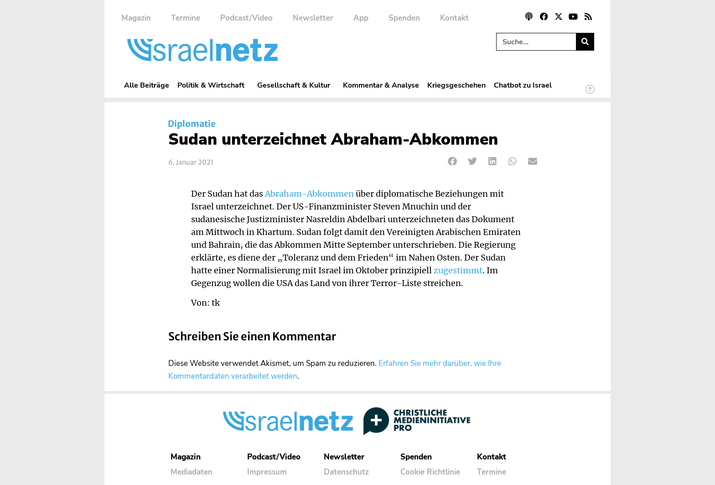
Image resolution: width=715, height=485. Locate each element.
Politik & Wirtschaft (213, 85)
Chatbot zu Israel (523, 85)
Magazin (136, 18)
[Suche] (585, 41)
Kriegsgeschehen (456, 85)
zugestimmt (458, 271)
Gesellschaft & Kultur (296, 85)
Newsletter (313, 18)
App (360, 18)
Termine (185, 18)
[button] (452, 161)
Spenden (404, 18)
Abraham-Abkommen (309, 194)
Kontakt (454, 18)
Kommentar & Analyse (381, 85)
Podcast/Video (246, 18)
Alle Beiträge (146, 85)
